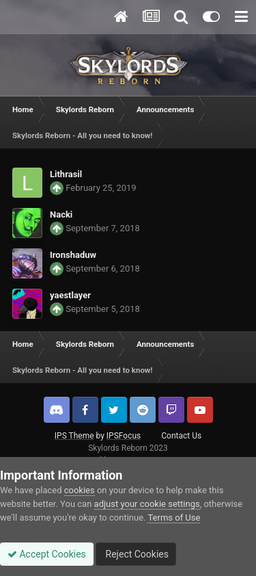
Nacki (61, 214)
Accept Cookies (47, 554)
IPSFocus (123, 436)
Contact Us (181, 436)
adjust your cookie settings (147, 504)
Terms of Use (173, 517)
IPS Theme (74, 436)
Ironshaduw (73, 255)
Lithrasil (66, 174)
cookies (79, 490)
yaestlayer (70, 295)
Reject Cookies (136, 554)
